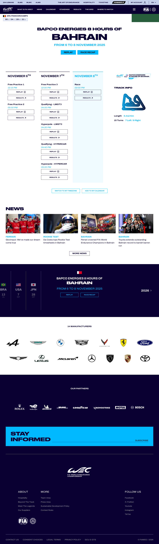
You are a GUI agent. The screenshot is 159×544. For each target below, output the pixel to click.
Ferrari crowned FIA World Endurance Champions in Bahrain (97, 241)
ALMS (38, 2)
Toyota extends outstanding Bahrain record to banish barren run (134, 242)
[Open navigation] (134, 9)
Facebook (129, 498)
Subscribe (141, 440)
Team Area (46, 498)
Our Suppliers (24, 510)
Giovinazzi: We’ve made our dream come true (23, 241)
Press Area (46, 502)
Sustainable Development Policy (55, 506)
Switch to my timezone (66, 191)
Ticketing (103, 2)
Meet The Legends (26, 506)
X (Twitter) (129, 502)
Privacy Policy (73, 539)
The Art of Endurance (68, 2)
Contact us (12, 539)
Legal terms (54, 539)
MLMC (29, 2)
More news (79, 253)
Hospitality (89, 2)
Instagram (129, 510)
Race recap (87, 52)
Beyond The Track (26, 502)
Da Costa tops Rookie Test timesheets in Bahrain (56, 241)
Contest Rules (47, 510)
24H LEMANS (8, 2)
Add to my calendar (94, 191)
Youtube (128, 506)
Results (21, 98)
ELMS (20, 2)
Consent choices (33, 539)
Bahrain (86, 236)
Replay (68, 52)
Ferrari (11, 236)
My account (138, 2)
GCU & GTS (90, 539)
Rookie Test (51, 236)
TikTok (128, 514)
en (152, 2)
